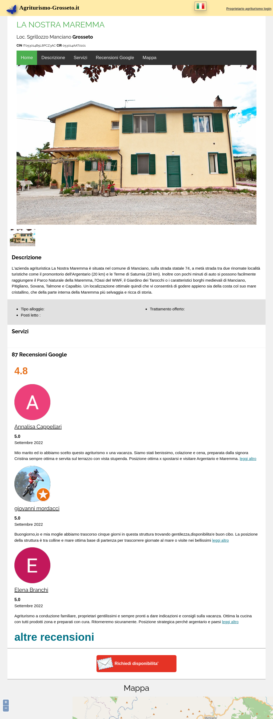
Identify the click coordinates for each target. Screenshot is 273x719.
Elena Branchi (31, 590)
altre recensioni (54, 637)
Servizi (80, 57)
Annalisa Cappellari (38, 427)
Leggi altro (248, 459)
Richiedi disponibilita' (137, 663)
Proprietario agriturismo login (248, 9)
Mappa (149, 57)
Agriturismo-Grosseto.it (45, 7)
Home (27, 57)
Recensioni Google (115, 57)
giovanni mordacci (36, 508)
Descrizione (53, 57)
